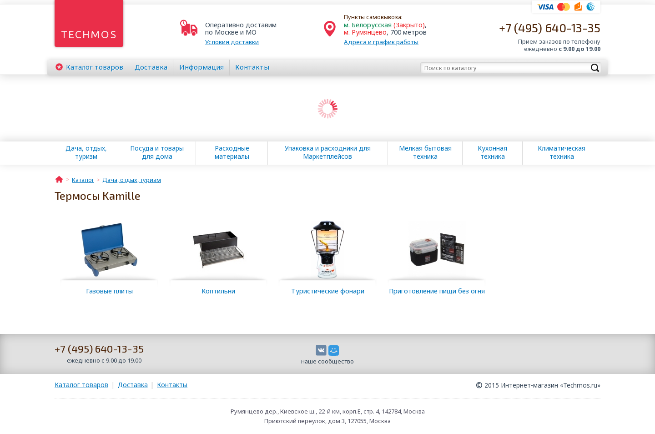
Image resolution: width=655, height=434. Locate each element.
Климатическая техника (561, 152)
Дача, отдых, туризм (86, 152)
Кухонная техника (492, 152)
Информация (201, 66)
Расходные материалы (232, 152)
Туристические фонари (327, 291)
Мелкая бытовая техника (425, 152)
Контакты (252, 66)
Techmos (89, 34)
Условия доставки (232, 41)
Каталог (94, 66)
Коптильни (218, 291)
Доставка (151, 66)
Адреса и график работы (381, 41)
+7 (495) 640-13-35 (549, 27)
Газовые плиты (109, 291)
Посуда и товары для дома (157, 152)
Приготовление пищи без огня (437, 291)
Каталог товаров (81, 384)
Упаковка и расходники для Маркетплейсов (328, 152)
